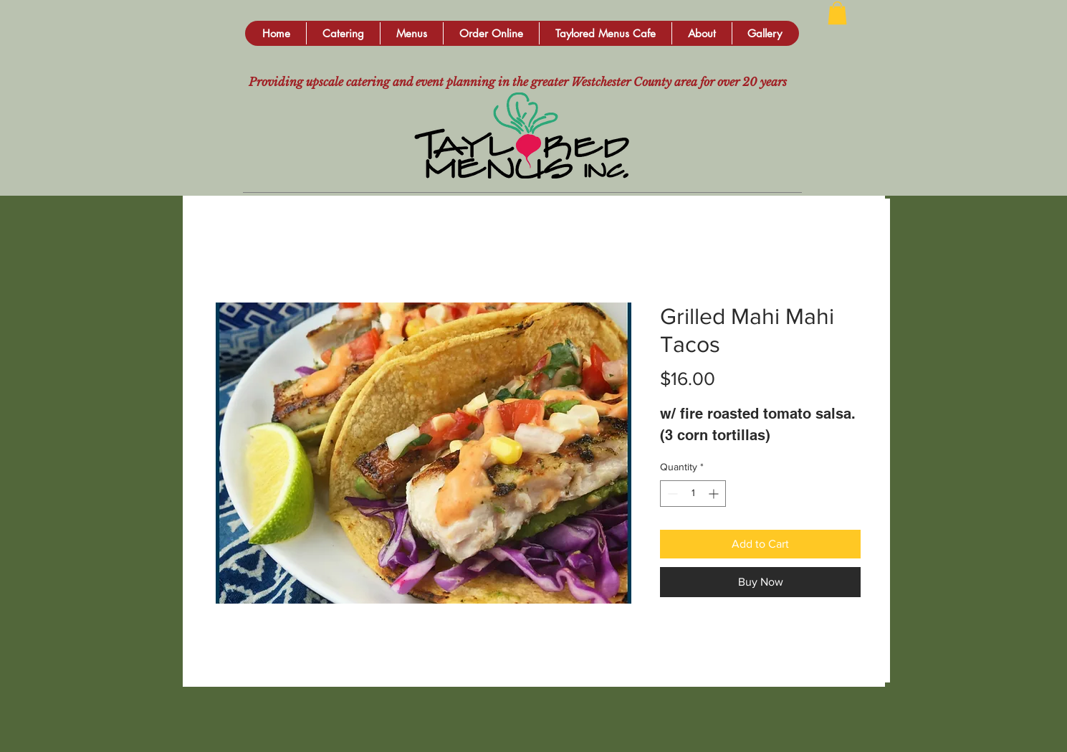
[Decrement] (671, 493)
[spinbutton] (693, 493)
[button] (343, 33)
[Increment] (715, 493)
